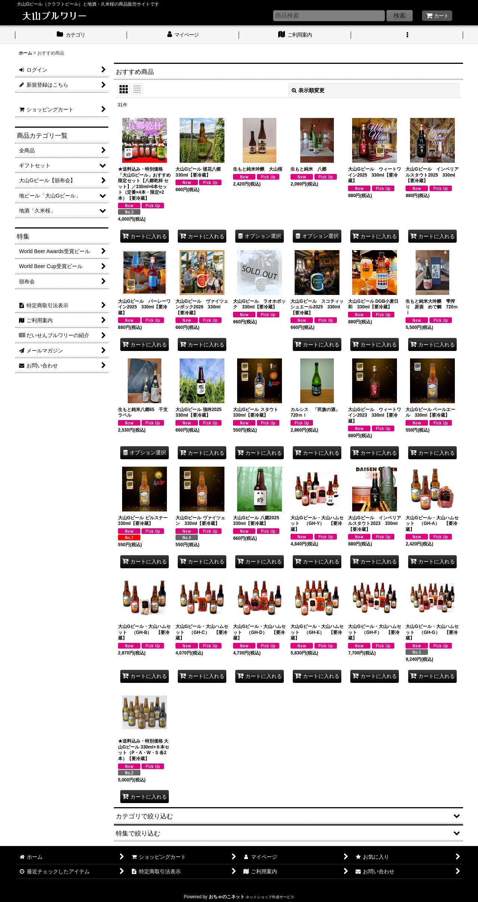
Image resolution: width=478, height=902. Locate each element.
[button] (407, 35)
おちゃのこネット (227, 896)
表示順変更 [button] (308, 90)
